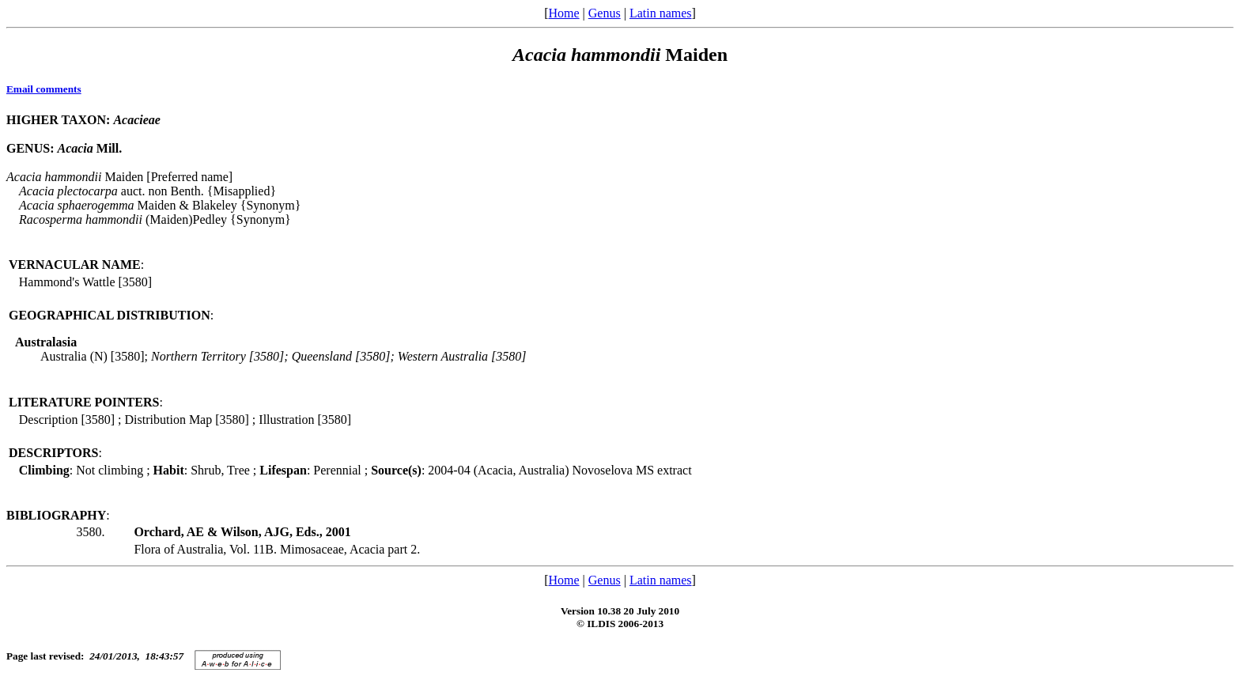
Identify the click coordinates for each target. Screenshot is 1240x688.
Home (563, 13)
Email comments (43, 89)
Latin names (660, 13)
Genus (604, 13)
